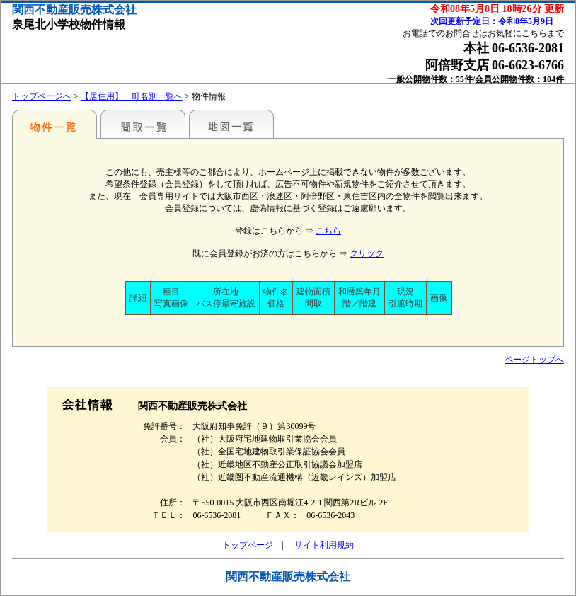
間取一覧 (142, 124)
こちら (328, 231)
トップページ (247, 545)
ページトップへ (534, 360)
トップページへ (41, 96)
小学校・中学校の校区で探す (54, 124)
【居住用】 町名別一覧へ (132, 96)
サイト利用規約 (324, 545)
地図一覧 (231, 124)
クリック (367, 253)
